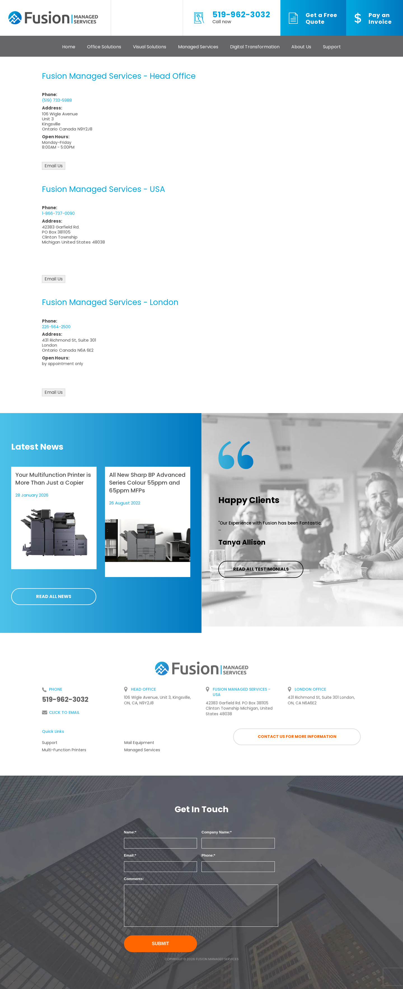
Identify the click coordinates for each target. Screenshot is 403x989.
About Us (301, 47)
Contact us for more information (297, 736)
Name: (129, 832)
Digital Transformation (255, 47)
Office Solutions (104, 47)
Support (332, 47)
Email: (129, 855)
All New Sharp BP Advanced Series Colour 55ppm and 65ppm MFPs (147, 482)
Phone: (208, 855)
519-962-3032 (241, 18)
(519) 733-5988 (57, 100)
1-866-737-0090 (58, 213)
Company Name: (216, 832)
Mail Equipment (139, 745)
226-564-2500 (56, 327)
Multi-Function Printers (64, 752)
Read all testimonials (261, 569)
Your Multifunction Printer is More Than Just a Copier (53, 479)
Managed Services (198, 47)
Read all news (53, 596)
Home (68, 47)
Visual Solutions (149, 47)
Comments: (134, 879)
